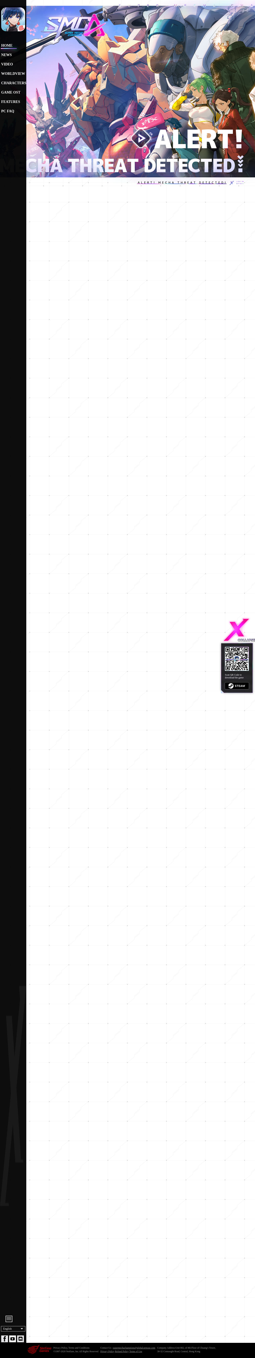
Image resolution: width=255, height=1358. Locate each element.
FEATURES (10, 102)
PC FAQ (7, 111)
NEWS (6, 55)
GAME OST (11, 92)
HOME (7, 45)
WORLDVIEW (13, 74)
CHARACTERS (13, 83)
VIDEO (7, 64)
